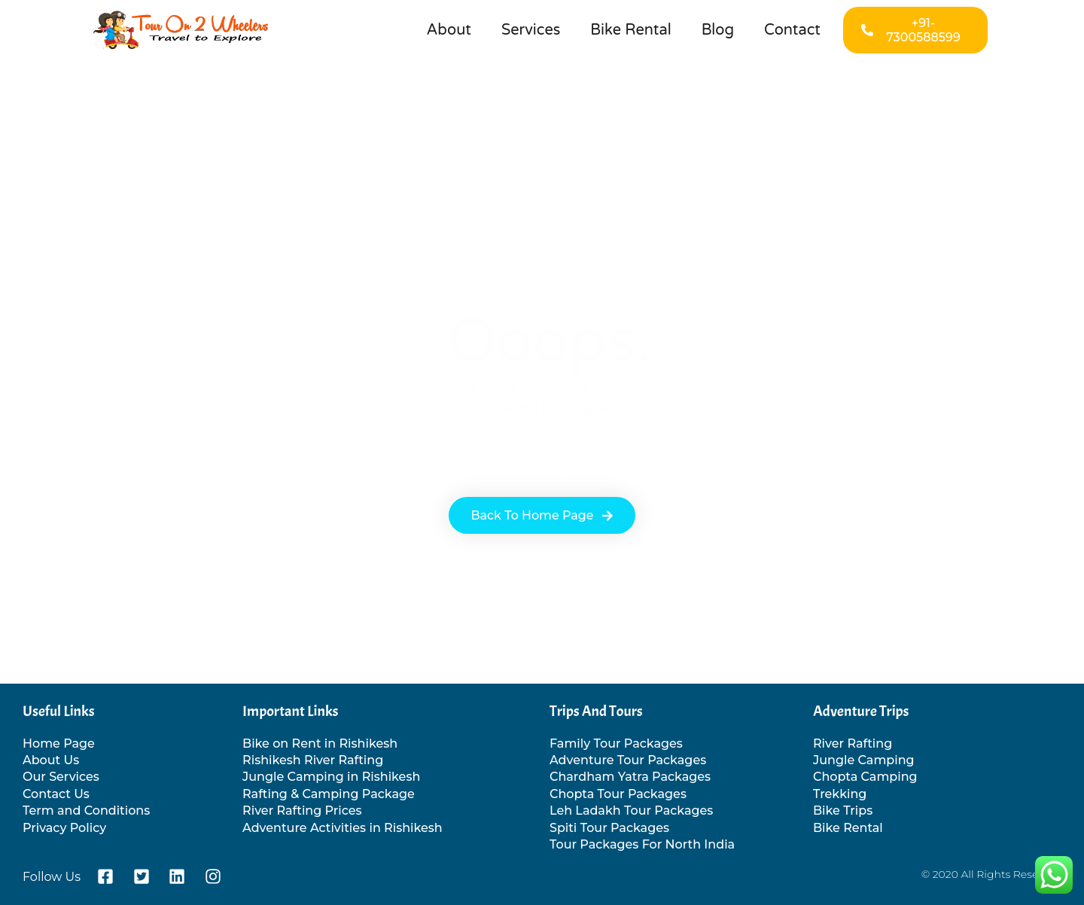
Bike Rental (630, 30)
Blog (718, 30)
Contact (792, 30)
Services (530, 30)
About (449, 30)
